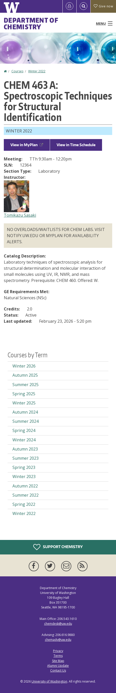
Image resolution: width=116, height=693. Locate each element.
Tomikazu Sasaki (20, 215)
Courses (17, 71)
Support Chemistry (58, 547)
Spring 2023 (23, 467)
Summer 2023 (25, 458)
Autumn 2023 (25, 449)
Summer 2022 (25, 495)
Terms (58, 656)
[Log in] (69, 6)
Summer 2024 (25, 421)
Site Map (58, 661)
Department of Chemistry (31, 23)
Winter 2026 (24, 366)
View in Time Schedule (76, 145)
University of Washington (49, 681)
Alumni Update (58, 665)
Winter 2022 (36, 71)
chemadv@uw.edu (58, 639)
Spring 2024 (23, 430)
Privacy (58, 651)
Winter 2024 (24, 440)
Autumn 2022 (25, 486)
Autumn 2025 (25, 375)
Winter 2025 (24, 403)
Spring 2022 (23, 504)
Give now (103, 6)
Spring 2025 (23, 394)
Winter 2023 (24, 476)
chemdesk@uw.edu (58, 623)
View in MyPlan (26, 145)
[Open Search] (83, 6)
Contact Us (58, 670)
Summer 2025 (25, 384)
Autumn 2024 (25, 412)
